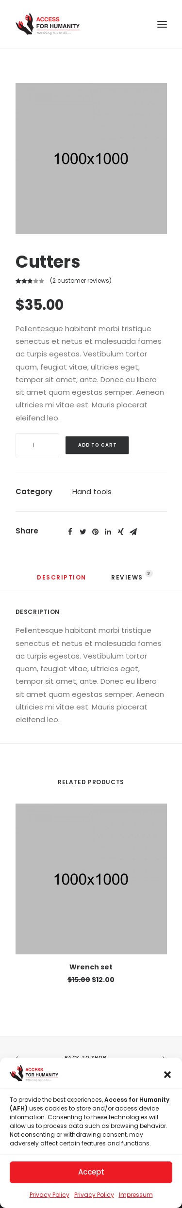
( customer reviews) (81, 280)
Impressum (136, 1195)
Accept (91, 1172)
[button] (167, 1074)
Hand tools (92, 491)
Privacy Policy (49, 1195)
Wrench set (91, 967)
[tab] (62, 581)
